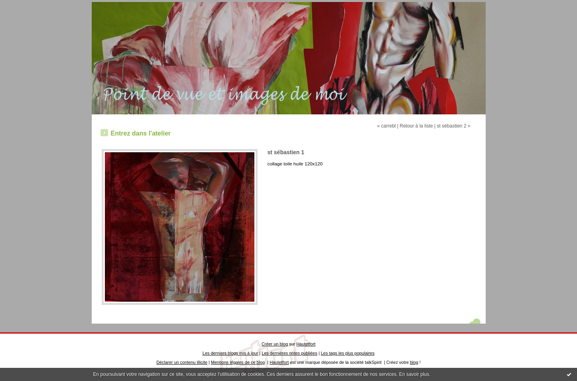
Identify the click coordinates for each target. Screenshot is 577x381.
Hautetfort (305, 344)
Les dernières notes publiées (289, 353)
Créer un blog (275, 344)
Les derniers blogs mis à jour (230, 353)
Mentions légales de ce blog (238, 362)
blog (414, 362)
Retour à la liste (416, 126)
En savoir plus (414, 374)
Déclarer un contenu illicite (181, 362)
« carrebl (386, 126)
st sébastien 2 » (453, 126)
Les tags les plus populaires (348, 353)
